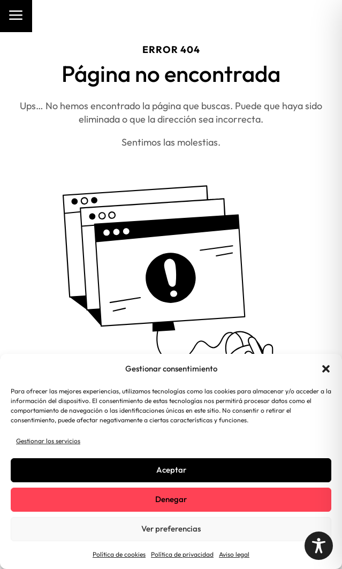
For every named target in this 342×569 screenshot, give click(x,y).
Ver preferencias (171, 529)
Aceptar (171, 470)
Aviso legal (234, 554)
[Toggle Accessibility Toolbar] (318, 545)
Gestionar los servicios (48, 441)
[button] (326, 368)
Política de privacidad (182, 554)
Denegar (171, 499)
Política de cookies (119, 554)
